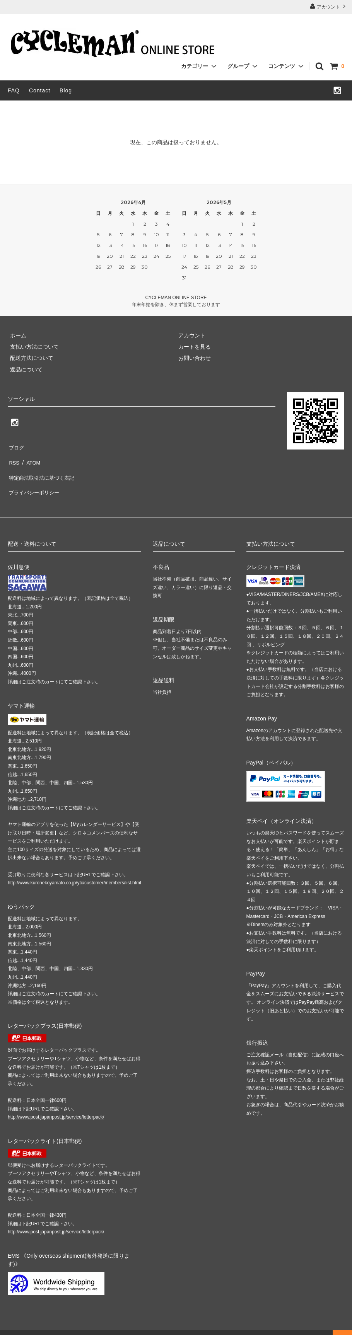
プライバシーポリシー (35, 480)
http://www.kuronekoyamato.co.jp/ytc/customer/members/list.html (74, 868)
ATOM (30, 457)
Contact (39, 90)
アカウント (328, 6)
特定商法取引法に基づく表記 (43, 469)
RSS (13, 457)
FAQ (14, 90)
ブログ (16, 446)
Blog (66, 90)
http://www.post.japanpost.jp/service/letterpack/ (56, 1102)
